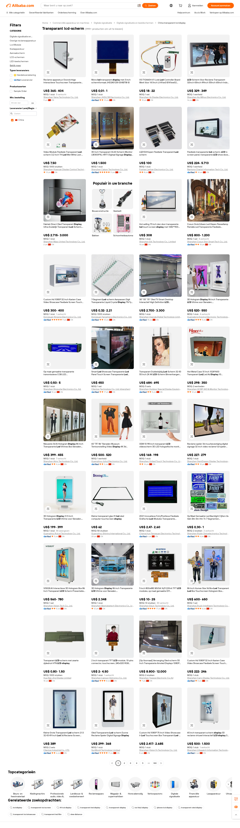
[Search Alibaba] (89, 5)
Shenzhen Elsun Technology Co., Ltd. (156, 605)
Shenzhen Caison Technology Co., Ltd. (109, 169)
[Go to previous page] (112, 763)
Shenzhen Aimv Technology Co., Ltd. (60, 461)
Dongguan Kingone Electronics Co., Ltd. (62, 317)
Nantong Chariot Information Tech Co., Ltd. (207, 169)
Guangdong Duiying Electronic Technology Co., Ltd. (208, 317)
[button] (139, 5)
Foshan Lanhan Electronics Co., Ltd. (156, 169)
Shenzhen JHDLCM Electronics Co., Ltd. (110, 97)
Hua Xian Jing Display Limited (57, 678)
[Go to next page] (161, 763)
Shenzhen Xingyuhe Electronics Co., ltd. (62, 389)
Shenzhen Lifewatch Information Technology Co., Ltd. (208, 750)
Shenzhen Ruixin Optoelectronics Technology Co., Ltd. (208, 533)
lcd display (16, 807)
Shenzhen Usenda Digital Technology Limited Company (160, 317)
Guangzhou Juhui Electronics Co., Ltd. (109, 461)
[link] (236, 799)
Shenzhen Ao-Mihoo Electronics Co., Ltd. (206, 97)
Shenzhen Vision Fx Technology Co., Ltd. (158, 750)
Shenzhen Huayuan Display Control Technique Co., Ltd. (64, 169)
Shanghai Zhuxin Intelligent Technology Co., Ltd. (208, 605)
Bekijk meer (15, 65)
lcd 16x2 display (140, 807)
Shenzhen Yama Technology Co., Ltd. (60, 97)
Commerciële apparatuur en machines (71, 23)
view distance (74, 814)
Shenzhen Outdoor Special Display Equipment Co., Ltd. (160, 389)
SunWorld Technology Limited (105, 750)
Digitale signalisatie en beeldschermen (135, 23)
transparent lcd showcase (23, 814)
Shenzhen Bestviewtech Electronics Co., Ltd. (112, 605)
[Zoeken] (150, 5)
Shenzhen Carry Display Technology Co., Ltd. (208, 678)
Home (45, 23)
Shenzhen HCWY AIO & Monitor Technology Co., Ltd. (208, 389)
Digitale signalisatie (103, 23)
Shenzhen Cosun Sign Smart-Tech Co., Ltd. (207, 241)
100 (155, 763)
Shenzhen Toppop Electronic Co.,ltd (156, 678)
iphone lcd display (163, 807)
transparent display (116, 807)
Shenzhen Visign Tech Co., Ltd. (58, 605)
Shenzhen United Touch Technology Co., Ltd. (160, 461)
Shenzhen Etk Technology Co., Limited (157, 241)
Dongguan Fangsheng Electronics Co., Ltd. (111, 317)
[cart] (181, 6)
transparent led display (88, 807)
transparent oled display (190, 807)
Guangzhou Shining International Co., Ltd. (110, 533)
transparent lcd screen (39, 807)
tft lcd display (64, 807)
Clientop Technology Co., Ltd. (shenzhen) (110, 389)
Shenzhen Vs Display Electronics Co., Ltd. (158, 97)
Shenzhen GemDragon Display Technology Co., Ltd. (208, 461)
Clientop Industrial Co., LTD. (56, 750)
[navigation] (23, 393)
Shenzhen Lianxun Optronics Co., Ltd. (109, 678)
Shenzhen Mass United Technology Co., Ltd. (64, 241)
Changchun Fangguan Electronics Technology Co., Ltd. (160, 533)
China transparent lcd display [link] (172, 23)
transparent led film (51, 814)
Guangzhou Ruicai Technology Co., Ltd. (61, 533)
